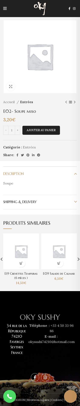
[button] (9, 396)
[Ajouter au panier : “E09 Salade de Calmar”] (59, 263)
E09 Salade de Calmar (59, 274)
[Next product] (75, 102)
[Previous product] (66, 102)
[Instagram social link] (74, 8)
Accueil (9, 102)
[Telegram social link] (38, 155)
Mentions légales (38, 400)
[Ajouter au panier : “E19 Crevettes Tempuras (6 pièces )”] (21, 263)
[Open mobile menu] (5, 8)
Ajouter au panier (41, 130)
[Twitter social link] (22, 155)
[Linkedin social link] (33, 155)
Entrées (26, 102)
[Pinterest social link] (28, 155)
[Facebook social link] (69, 8)
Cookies (56, 400)
